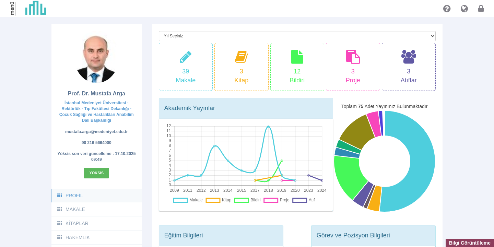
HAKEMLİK (73, 237)
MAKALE (71, 209)
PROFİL (70, 195)
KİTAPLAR (73, 223)
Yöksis (96, 173)
